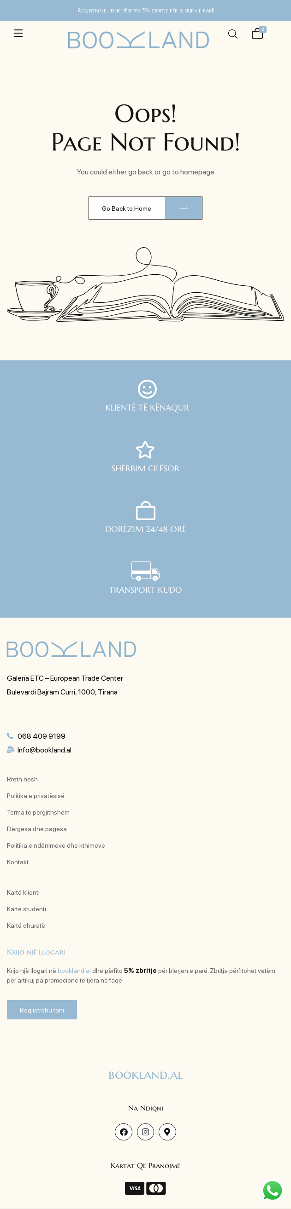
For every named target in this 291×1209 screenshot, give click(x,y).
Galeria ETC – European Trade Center (65, 678)
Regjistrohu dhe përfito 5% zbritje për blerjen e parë (145, 10)
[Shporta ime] (257, 32)
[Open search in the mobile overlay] (233, 33)
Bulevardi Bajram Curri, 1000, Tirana (62, 691)
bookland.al (74, 970)
